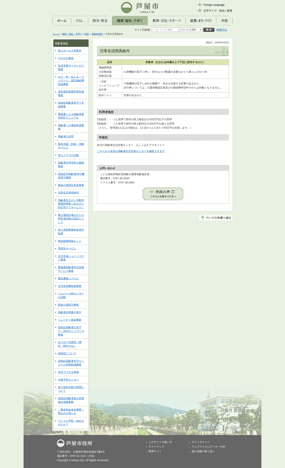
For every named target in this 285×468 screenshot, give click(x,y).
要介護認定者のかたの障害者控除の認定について (71, 219)
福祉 (87, 34)
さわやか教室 (66, 58)
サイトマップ (156, 446)
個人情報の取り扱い (203, 451)
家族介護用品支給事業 (71, 185)
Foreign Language (214, 4)
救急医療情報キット (69, 241)
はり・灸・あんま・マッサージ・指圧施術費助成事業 (71, 80)
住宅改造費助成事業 (69, 286)
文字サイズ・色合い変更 (218, 10)
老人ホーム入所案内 (69, 50)
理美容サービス (67, 248)
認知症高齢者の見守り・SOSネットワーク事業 (71, 331)
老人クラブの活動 (68, 155)
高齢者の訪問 (66, 136)
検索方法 (221, 29)
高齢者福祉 (97, 34)
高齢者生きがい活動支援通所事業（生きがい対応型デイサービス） (71, 204)
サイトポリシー (201, 441)
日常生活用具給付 (68, 192)
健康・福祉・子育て (72, 34)
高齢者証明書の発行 (69, 312)
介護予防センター (68, 379)
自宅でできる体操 (68, 372)
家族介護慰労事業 (68, 304)
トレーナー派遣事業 (69, 319)
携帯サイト (155, 451)
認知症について (67, 353)
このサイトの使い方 (160, 441)
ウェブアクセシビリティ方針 (209, 446)
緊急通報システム (68, 278)
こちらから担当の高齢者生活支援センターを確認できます (131, 151)
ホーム (56, 34)
